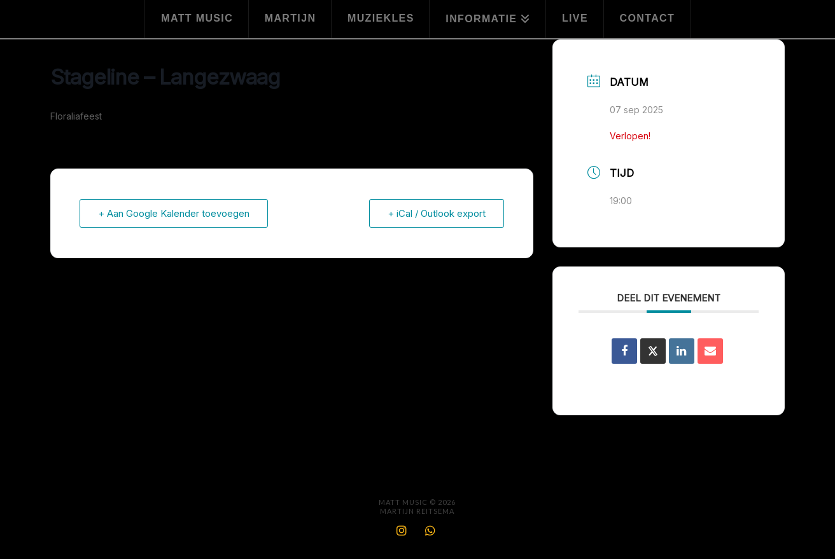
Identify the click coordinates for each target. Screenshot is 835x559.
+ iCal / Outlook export (437, 213)
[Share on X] (653, 351)
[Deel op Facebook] (624, 351)
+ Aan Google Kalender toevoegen (173, 213)
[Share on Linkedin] (681, 351)
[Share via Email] (710, 351)
